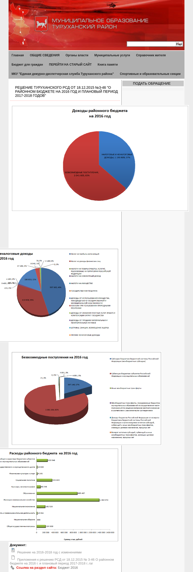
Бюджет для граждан (27, 64)
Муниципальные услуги (112, 55)
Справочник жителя (151, 55)
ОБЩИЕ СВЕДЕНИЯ (45, 55)
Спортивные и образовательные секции (150, 74)
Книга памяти (108, 64)
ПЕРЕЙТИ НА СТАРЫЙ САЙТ (70, 64)
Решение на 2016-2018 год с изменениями (49, 552)
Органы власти (77, 55)
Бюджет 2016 (68, 567)
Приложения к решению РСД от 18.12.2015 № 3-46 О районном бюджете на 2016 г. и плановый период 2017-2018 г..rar (62, 561)
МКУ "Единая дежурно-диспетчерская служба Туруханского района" (63, 74)
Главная (18, 55)
